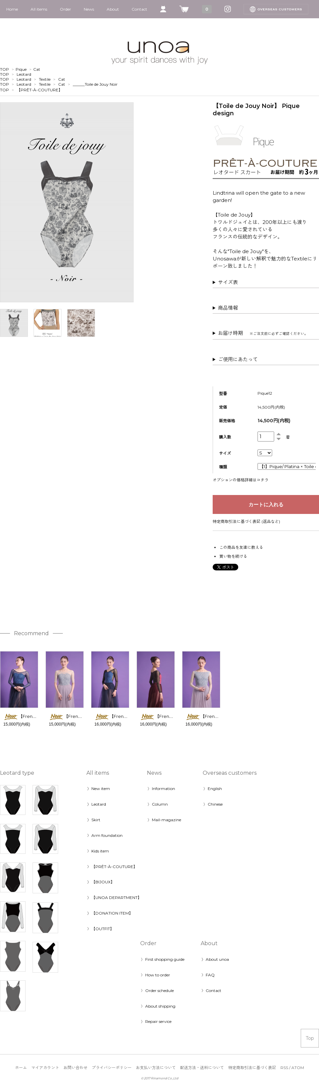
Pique (21, 69)
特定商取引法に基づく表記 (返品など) (246, 521)
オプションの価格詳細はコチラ (240, 479)
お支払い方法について (156, 1067)
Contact (139, 9)
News (89, 9)
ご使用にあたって (238, 359)
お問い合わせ (75, 1067)
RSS (284, 1067)
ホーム (21, 1067)
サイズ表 (228, 282)
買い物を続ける (233, 556)
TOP (4, 69)
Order (65, 9)
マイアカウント (45, 1067)
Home (12, 9)
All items (39, 9)
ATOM (297, 1067)
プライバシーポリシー (112, 1067)
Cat (36, 69)
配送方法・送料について (202, 1067)
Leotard (24, 74)
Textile (45, 79)
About (113, 9)
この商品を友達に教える (241, 547)
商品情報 (228, 308)
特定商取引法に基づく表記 (252, 1067)
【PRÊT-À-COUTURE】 (39, 89)
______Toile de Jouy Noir (95, 84)
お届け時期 (263, 333)
